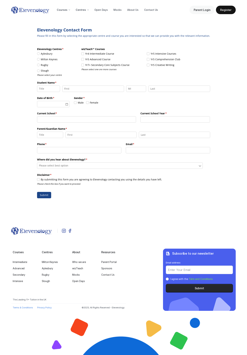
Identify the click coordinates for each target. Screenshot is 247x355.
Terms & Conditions (23, 307)
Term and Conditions (201, 278)
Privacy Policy (44, 307)
